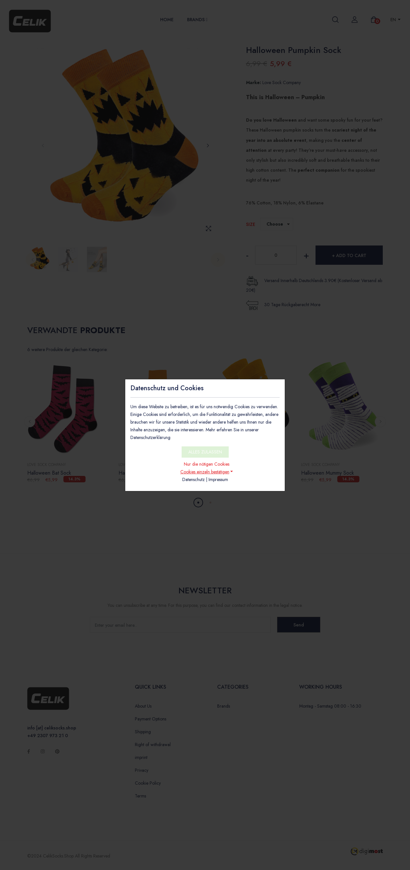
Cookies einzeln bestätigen (204, 472)
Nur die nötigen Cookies (206, 464)
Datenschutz (193, 479)
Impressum (218, 479)
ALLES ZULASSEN (205, 452)
